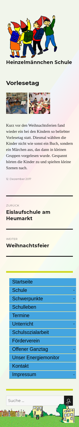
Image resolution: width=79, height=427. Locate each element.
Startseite (22, 282)
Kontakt (20, 366)
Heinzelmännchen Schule (39, 62)
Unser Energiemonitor (35, 357)
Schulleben (24, 307)
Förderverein (26, 340)
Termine (20, 315)
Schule (19, 290)
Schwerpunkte (27, 298)
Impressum (24, 374)
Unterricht (22, 324)
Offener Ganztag (30, 349)
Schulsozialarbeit (30, 332)
